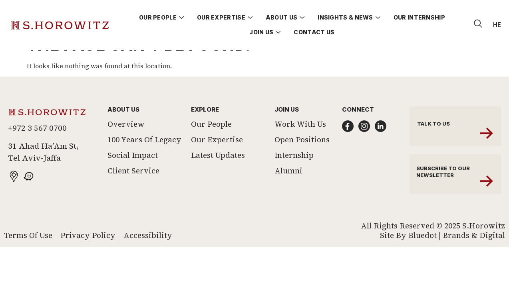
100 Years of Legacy (144, 157)
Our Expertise (217, 157)
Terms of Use (28, 253)
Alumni (288, 188)
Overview (126, 141)
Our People (211, 141)
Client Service (133, 188)
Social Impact (132, 172)
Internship (294, 172)
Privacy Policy (87, 253)
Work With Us (300, 141)
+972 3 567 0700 (37, 145)
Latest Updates (218, 172)
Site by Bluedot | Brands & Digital (442, 253)
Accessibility (147, 253)
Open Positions (302, 157)
